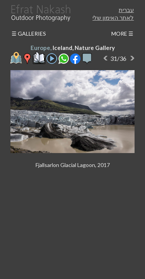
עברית (126, 9)
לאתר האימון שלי (113, 17)
